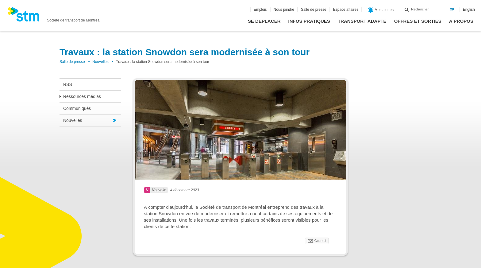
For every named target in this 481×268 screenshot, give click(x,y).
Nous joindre (284, 9)
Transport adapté (362, 21)
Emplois (260, 9)
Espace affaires (346, 9)
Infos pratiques (309, 21)
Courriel (320, 241)
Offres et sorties (417, 21)
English (469, 9)
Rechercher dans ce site (407, 9)
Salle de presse (313, 9)
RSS (67, 84)
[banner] (54, 16)
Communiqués (77, 108)
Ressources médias (82, 96)
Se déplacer (264, 21)
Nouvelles (100, 62)
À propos (461, 21)
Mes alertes (381, 10)
